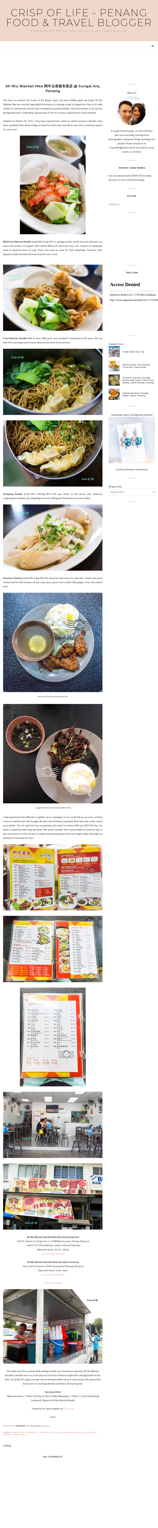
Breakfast (33, 1432)
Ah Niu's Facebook (53, 1282)
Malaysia (69, 1432)
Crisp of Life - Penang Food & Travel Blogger (79, 18)
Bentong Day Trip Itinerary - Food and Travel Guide (137, 365)
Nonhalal (81, 1432)
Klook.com (114, 203)
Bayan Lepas (18, 1432)
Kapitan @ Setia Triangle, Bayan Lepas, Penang (136, 394)
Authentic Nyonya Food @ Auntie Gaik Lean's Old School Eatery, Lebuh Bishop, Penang (138, 380)
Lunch (59, 1432)
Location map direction (52, 1253)
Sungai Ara (19, 1435)
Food (52, 1432)
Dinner (44, 1432)
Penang (7, 1435)
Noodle (92, 1432)
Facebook (68, 1408)
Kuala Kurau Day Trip (133, 351)
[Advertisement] (59, 67)
